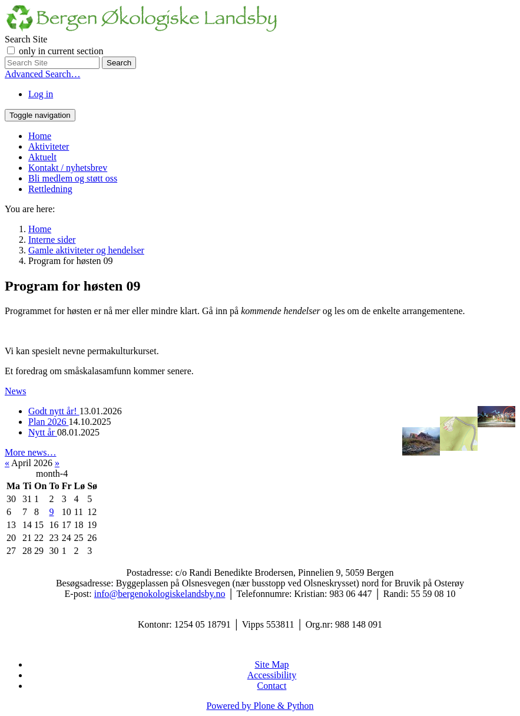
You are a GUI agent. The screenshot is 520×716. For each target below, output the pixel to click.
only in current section (61, 51)
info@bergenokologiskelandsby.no (160, 594)
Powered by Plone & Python (259, 706)
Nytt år (42, 432)
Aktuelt (42, 157)
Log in (40, 94)
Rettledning (50, 189)
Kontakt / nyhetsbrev (67, 168)
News (15, 391)
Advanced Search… (42, 74)
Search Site (26, 39)
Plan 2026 (48, 422)
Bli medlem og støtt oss (72, 178)
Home (39, 136)
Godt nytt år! (54, 411)
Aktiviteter (48, 146)
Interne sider (51, 240)
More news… (31, 452)
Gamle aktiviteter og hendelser (86, 250)
